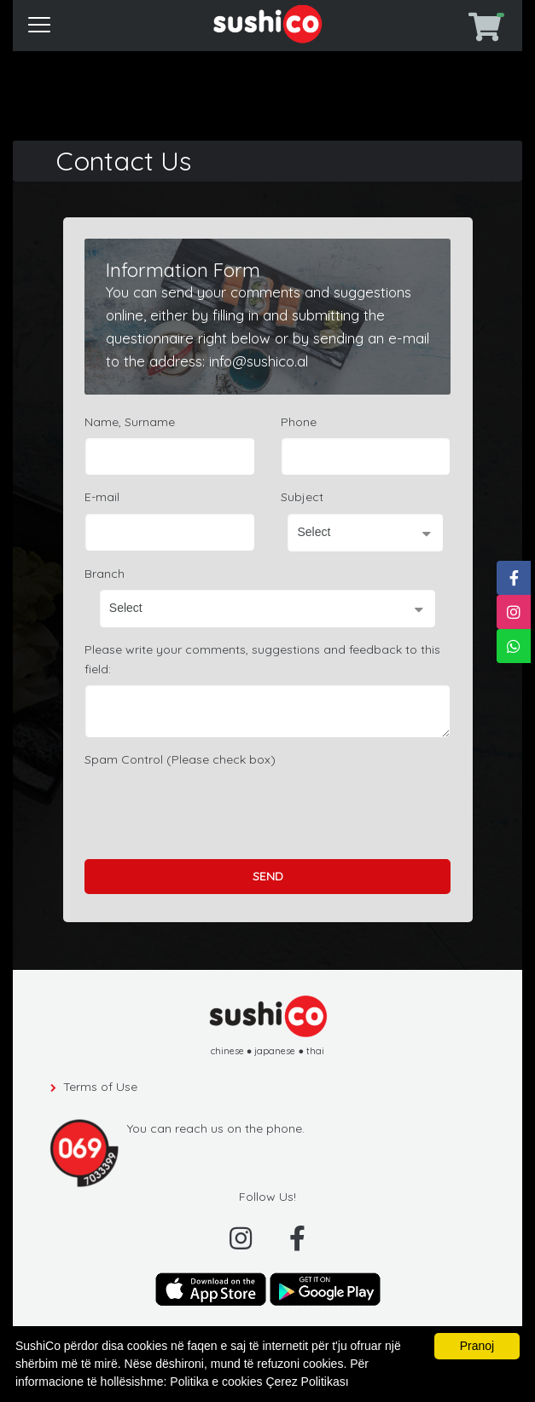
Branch (104, 573)
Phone (299, 422)
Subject (302, 497)
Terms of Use (100, 1086)
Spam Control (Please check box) (180, 759)
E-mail (101, 497)
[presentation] (214, 808)
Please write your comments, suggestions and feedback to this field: (262, 659)
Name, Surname (129, 422)
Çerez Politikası (306, 1381)
